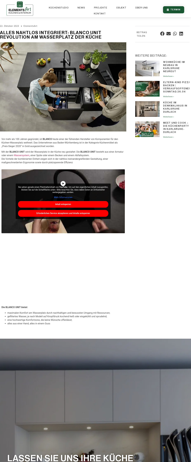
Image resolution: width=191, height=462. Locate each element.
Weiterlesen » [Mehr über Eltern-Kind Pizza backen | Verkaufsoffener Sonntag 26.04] (168, 97)
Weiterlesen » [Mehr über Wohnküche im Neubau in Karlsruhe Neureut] (168, 76)
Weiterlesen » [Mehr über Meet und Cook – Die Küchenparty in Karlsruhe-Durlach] (168, 137)
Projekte (100, 8)
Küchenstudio (59, 8)
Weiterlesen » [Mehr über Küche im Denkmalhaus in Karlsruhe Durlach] (168, 117)
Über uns (141, 8)
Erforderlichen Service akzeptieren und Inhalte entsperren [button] (63, 213)
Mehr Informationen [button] (63, 197)
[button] (162, 34)
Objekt (121, 8)
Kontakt (100, 14)
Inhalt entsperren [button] (63, 204)
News (81, 8)
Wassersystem (21, 155)
